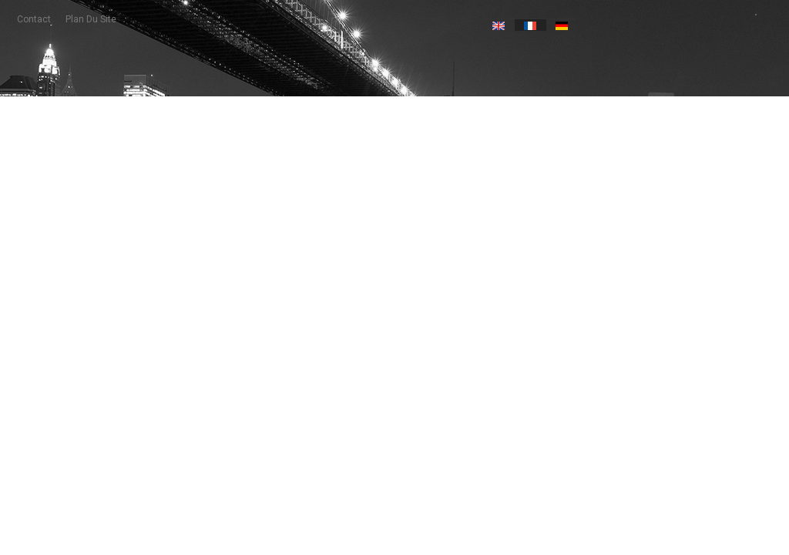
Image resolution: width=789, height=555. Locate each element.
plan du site (90, 19)
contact (34, 19)
